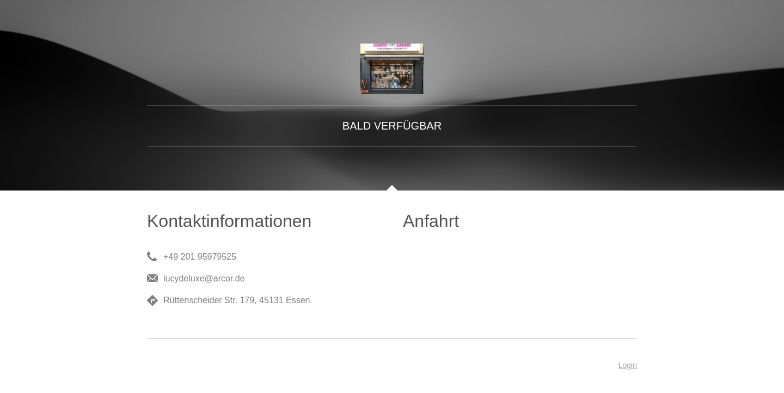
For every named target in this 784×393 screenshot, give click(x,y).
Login (627, 365)
